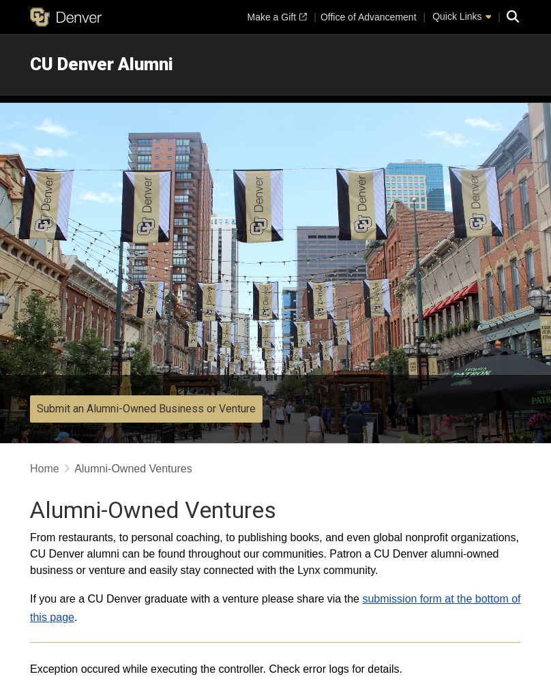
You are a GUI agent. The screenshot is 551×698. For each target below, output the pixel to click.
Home (44, 468)
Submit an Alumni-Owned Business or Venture (146, 408)
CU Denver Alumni (101, 64)
